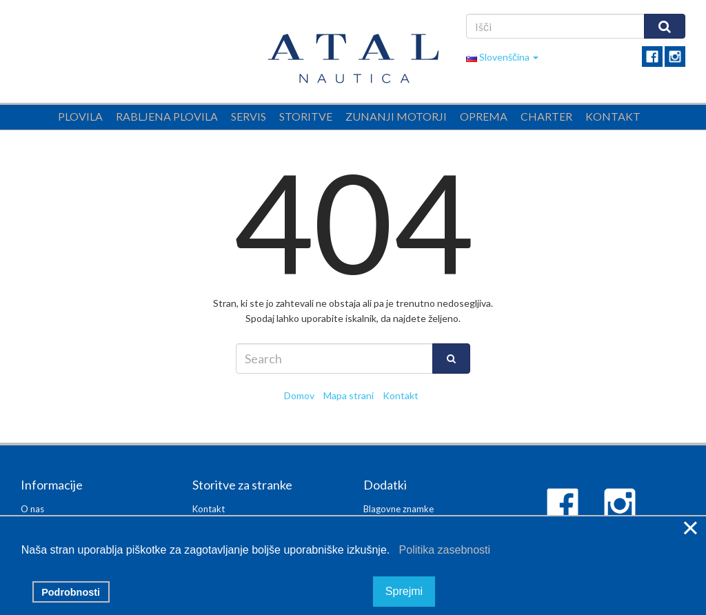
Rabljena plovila (167, 116)
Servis (248, 116)
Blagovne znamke (398, 508)
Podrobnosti (70, 592)
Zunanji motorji (396, 116)
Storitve (305, 116)
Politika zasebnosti (441, 550)
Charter (546, 116)
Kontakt (613, 116)
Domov (299, 395)
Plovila (80, 116)
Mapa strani (348, 395)
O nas (32, 508)
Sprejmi (404, 592)
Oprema (483, 116)
